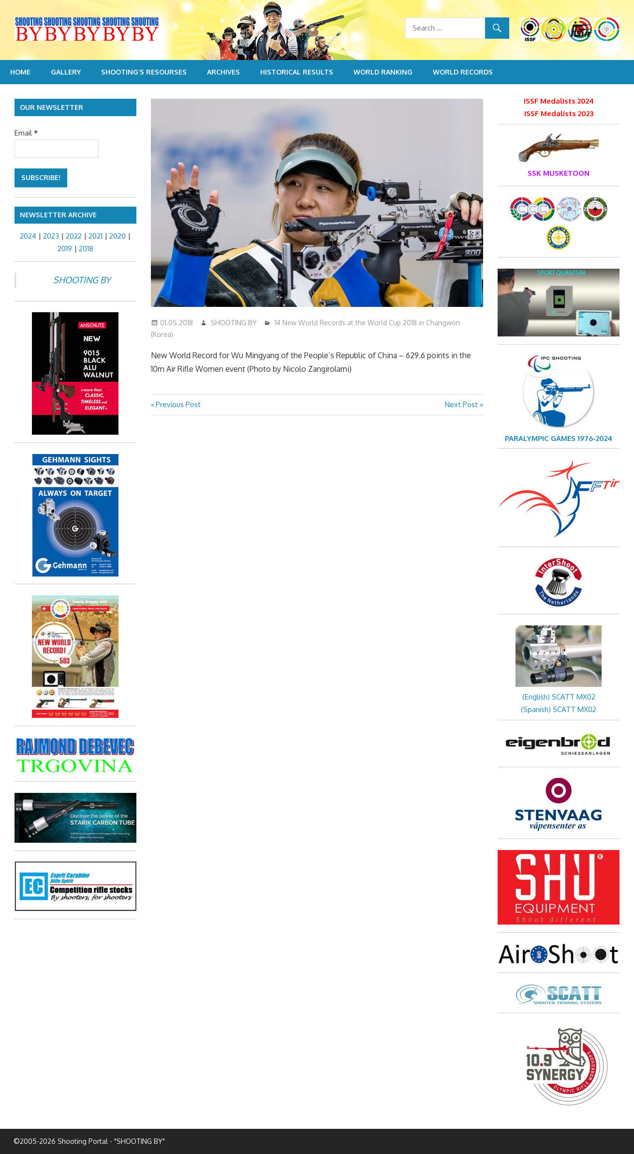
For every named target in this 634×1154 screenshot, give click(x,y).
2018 (86, 248)
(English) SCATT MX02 (558, 696)
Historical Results (296, 72)
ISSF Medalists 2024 (559, 101)
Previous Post (178, 404)
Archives (223, 72)
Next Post (461, 404)
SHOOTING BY (234, 323)
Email (26, 132)
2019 (65, 248)
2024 (28, 236)
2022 (74, 236)
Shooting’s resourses (144, 72)
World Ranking (383, 72)
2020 (117, 236)
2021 (95, 236)
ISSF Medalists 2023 (558, 113)
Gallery (66, 72)
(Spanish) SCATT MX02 (558, 709)
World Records (463, 72)
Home (20, 72)
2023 (51, 236)
